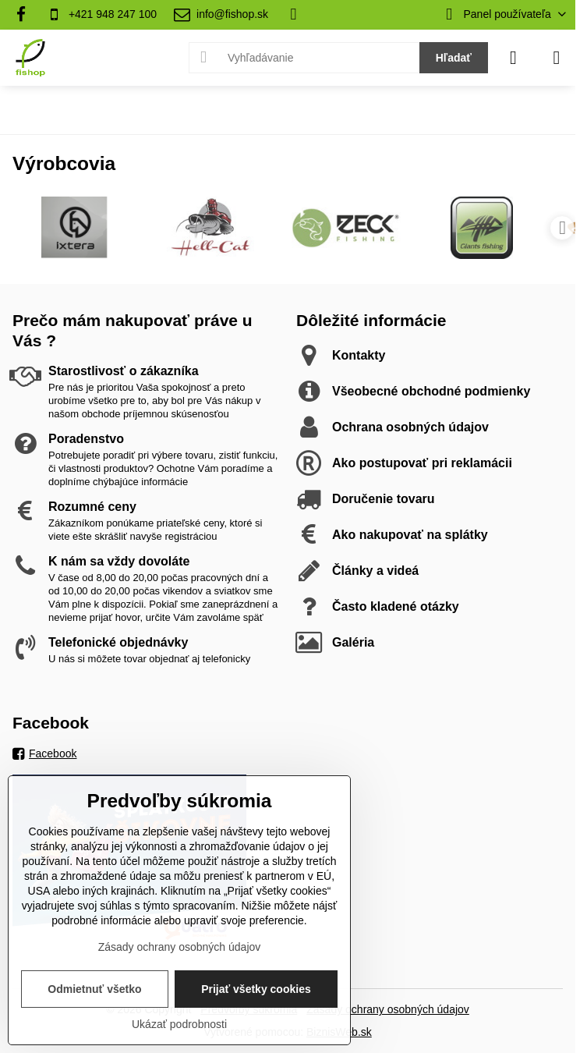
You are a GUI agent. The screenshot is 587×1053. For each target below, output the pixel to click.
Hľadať (454, 57)
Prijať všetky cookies (256, 989)
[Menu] (556, 57)
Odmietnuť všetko (94, 989)
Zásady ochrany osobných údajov (387, 1009)
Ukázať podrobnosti (179, 1024)
